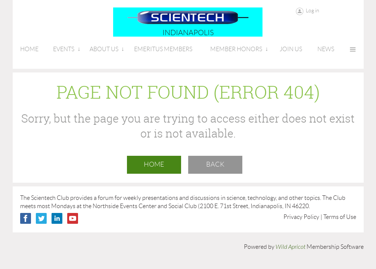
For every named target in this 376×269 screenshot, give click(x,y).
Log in (312, 10)
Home (154, 164)
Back (215, 164)
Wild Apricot (290, 247)
